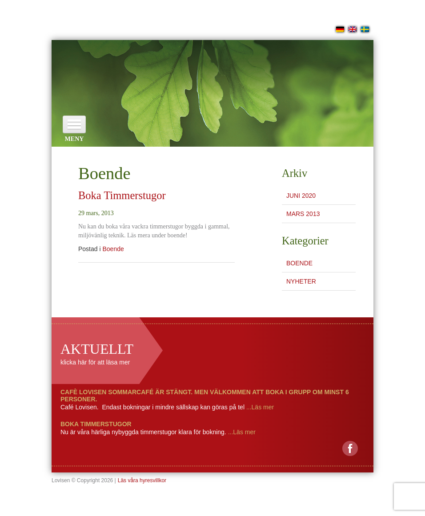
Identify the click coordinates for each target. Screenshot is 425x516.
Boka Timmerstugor (122, 195)
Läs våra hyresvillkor (142, 480)
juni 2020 (301, 195)
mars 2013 (303, 213)
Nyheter (301, 281)
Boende (113, 248)
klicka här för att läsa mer (95, 362)
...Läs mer (259, 407)
